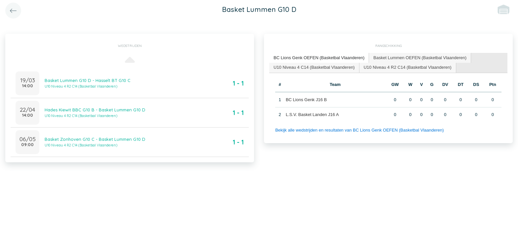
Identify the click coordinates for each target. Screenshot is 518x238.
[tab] (319, 58)
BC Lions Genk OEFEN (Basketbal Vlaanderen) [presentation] (319, 57)
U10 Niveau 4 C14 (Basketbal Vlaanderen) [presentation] (314, 67)
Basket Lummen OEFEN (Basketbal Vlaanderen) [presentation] (419, 57)
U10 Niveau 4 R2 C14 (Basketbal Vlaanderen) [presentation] (408, 67)
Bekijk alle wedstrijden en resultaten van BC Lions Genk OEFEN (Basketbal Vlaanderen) (359, 130)
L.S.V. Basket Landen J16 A (312, 114)
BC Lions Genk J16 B (306, 99)
